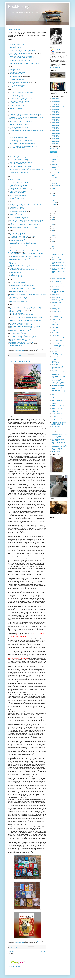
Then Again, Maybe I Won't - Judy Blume (19, 188)
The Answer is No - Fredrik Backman (18, 211)
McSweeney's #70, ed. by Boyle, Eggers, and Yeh (21, 98)
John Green (54, 169)
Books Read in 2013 (56, 124)
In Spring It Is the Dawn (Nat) (58, 338)
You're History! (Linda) (56, 427)
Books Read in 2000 (56, 103)
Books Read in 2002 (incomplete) (58, 106)
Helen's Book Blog (55, 335)
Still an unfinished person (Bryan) (58, 390)
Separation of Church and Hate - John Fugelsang (21, 258)
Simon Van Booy (55, 186)
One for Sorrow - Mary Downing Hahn (19, 237)
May (54, 197)
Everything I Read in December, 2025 (20, 361)
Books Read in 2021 (56, 136)
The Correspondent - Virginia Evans (18, 291)
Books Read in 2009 (56, 117)
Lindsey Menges (55, 174)
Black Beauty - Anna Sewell (16, 226)
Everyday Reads (55, 329)
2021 (53, 219)
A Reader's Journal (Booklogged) (58, 266)
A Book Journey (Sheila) (57, 257)
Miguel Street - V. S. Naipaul (16, 207)
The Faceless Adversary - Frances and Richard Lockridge (23, 227)
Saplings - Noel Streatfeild (15, 54)
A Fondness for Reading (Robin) (58, 261)
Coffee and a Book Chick (57, 317)
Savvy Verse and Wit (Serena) (58, 385)
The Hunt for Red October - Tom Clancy (19, 157)
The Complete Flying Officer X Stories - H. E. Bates (22, 276)
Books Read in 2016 (56, 128)
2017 (53, 226)
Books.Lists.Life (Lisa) (56, 308)
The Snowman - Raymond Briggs (17, 335)
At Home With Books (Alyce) (57, 279)
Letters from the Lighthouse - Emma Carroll (20, 266)
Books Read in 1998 (56, 99)
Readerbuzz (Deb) (55, 374)
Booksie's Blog (55, 309)
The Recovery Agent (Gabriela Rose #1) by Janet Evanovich (24, 243)
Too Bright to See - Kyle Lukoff (17, 70)
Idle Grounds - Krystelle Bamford (17, 139)
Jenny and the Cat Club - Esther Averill (19, 274)
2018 (53, 224)
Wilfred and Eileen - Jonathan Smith (18, 128)
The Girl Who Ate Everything (57, 448)
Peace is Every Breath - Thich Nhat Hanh (18, 46)
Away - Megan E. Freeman (16, 272)
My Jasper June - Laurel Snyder (17, 105)
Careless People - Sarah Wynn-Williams (19, 137)
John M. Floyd (54, 170)
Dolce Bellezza (55, 324)
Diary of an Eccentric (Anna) (57, 321)
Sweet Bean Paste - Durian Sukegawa (18, 96)
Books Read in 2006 (56, 112)
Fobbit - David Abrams (15, 69)
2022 (53, 217)
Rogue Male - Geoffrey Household (18, 271)
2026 (53, 193)
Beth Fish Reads (55, 284)
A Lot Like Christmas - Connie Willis (18, 333)
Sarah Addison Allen (56, 185)
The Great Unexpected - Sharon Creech (19, 182)
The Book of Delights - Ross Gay (17, 149)
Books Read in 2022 (56, 138)
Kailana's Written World (56, 341)
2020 (53, 221)
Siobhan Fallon (55, 188)
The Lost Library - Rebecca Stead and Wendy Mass (21, 92)
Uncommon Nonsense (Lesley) (58, 420)
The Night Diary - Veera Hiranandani (18, 297)
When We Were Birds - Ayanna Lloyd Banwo (20, 159)
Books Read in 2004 (56, 109)
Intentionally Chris (55, 437)
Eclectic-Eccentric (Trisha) (57, 325)
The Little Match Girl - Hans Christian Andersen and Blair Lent (24, 165)
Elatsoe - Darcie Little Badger (17, 234)
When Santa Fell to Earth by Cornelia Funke (20, 339)
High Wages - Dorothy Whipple (17, 192)
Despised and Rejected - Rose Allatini (19, 298)
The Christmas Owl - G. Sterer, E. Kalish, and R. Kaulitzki (23, 324)
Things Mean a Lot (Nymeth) (57, 410)
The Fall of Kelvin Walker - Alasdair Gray (19, 217)
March (54, 200)
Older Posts (43, 951)
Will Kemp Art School (56, 451)
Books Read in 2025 (14, 29)
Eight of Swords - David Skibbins (17, 186)
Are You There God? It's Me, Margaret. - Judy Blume (22, 78)
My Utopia (54, 361)
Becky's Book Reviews (56, 281)
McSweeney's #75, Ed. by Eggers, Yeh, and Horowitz (21, 57)
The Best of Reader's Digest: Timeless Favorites (21, 140)
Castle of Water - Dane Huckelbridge (18, 122)
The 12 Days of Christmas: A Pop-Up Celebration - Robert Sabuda (25, 320)
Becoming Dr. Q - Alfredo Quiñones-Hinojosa (20, 124)
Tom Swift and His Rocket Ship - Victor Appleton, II (21, 162)
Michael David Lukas (56, 182)
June (54, 195)
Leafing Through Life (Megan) (58, 345)
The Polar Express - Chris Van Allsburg (19, 319)
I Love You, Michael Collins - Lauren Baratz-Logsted (22, 285)
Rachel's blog (54, 370)
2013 (53, 233)
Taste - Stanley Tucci (14, 83)
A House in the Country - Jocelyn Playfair (19, 99)
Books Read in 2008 (56, 115)
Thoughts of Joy (55, 411)
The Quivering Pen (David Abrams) (59, 405)
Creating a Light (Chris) (56, 436)
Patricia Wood (54, 183)
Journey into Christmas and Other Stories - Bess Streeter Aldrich (25, 336)
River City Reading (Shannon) (58, 382)
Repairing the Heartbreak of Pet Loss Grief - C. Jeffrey (22, 288)
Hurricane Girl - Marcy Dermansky (18, 282)
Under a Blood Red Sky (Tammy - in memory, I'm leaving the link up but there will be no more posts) (59, 423)
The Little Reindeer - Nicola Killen (18, 321)
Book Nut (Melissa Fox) (56, 297)
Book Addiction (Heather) (57, 294)
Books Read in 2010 (56, 119)
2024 (53, 213)
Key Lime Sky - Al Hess (15, 76)
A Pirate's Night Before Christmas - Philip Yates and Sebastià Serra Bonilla (27, 317)
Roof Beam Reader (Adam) (57, 383)
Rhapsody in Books (56, 380)
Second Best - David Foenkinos (16, 43)
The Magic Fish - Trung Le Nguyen (18, 259)
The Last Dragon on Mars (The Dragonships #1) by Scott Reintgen (25, 242)
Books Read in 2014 (56, 125)
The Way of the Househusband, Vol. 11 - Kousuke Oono (22, 107)
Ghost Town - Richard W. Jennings (18, 284)
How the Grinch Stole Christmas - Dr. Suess (20, 323)
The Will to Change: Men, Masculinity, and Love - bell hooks (23, 146)
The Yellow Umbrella (56, 449)
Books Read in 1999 (56, 101)
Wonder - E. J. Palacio (15, 179)
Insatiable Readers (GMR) (57, 340)
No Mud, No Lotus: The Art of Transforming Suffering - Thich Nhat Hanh (26, 289)
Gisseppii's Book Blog (56, 333)
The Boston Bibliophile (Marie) (58, 400)
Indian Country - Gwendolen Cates (18, 163)
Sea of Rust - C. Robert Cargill (17, 198)
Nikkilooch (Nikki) (55, 362)
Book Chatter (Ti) (55, 295)
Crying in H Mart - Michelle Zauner (17, 215)
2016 (53, 228)
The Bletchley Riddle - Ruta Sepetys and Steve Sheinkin (23, 239)
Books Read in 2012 (56, 122)
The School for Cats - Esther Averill (18, 311)
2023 (53, 215)
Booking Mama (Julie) (56, 300)
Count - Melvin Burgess (15, 189)
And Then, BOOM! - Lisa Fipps (17, 208)
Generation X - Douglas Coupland (17, 181)
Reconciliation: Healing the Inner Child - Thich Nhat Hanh (23, 236)
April (54, 199)
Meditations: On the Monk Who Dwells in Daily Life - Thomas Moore (25, 114)
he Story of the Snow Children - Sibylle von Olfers (22, 314)
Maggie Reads (55, 356)
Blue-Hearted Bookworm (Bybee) (58, 291)
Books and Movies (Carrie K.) (58, 302)
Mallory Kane (54, 177)
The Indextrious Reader (56, 403)
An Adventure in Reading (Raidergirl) (59, 278)
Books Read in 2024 (56, 141)
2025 (53, 211)
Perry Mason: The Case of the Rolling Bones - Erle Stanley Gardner (25, 204)
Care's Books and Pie (56, 311)
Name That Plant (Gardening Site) (59, 445)
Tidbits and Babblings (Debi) (57, 413)
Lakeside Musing (55, 343)
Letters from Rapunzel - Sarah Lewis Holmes (20, 172)
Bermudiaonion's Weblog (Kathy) (58, 283)
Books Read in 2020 (56, 135)
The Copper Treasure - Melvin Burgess (19, 301)
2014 (53, 232)
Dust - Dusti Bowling (14, 141)
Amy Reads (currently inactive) (58, 276)
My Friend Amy (55, 359)
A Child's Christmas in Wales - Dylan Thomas (20, 316)
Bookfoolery (18, 6)
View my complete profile (55, 67)
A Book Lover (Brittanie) (56, 259)
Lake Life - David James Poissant (17, 108)
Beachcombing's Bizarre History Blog (59, 434)
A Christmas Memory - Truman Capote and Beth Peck (22, 327)
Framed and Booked (56, 332)
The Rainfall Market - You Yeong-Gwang (19, 59)
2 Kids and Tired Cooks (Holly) (58, 433)
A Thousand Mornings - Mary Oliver (18, 154)
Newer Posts (11, 951)
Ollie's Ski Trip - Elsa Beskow (17, 313)
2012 (53, 235)
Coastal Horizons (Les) (56, 316)
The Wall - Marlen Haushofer (16, 345)
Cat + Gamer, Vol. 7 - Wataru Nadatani (18, 115)
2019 (53, 222)
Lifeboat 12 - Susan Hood (16, 275)
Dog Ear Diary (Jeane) (56, 322)
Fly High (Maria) (55, 330)
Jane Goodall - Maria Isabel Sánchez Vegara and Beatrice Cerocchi (25, 307)
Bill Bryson (54, 159)
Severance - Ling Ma (14, 80)
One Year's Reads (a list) (16, 355)
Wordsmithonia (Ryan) (56, 426)
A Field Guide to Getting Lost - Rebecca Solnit (20, 166)
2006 (53, 246)
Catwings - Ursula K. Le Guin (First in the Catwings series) (23, 218)
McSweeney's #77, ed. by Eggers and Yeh (19, 101)
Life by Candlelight (55, 348)
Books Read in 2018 (56, 132)
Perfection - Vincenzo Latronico (17, 144)
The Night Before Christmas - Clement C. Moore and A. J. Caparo (25, 326)
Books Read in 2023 (56, 140)
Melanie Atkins (55, 180)
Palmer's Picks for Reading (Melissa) (59, 366)
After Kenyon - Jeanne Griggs (17, 292)
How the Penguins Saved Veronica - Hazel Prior (20, 51)
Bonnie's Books (55, 292)
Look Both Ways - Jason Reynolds (18, 287)
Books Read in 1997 (56, 98)
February (55, 202)
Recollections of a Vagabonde (58, 379)
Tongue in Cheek (55, 416)
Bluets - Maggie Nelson (15, 184)
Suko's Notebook (55, 396)
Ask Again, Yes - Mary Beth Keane (17, 205)
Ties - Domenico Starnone (16, 62)
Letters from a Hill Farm (56, 346)
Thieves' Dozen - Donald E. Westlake (18, 185)
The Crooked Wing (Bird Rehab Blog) (59, 446)
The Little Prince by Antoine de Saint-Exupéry (19, 53)
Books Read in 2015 (56, 127)
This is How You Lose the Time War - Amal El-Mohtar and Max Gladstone (26, 130)
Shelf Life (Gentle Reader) (57, 388)
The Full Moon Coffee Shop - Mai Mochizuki (20, 173)
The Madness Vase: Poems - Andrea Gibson (20, 343)
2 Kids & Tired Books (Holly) (57, 254)
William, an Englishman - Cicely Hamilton (19, 213)
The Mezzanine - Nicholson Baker (17, 85)
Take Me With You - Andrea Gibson (18, 195)
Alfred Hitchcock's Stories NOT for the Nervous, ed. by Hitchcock (25, 256)
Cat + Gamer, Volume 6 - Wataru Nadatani (19, 82)
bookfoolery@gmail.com (20, 350)
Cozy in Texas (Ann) (56, 319)
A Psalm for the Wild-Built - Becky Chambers (20, 300)
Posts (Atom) (16, 953)
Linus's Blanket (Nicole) (56, 349)
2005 (53, 248)
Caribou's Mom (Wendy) (57, 313)
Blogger (47, 971)
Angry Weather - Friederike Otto (16, 44)
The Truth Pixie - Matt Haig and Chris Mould (20, 330)
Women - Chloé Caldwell (15, 93)
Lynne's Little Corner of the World (58, 354)
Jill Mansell (54, 167)
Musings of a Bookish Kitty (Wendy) (59, 358)
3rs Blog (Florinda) (55, 256)
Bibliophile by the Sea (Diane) (58, 286)
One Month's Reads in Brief (16, 947)
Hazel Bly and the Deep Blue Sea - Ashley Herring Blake (22, 50)
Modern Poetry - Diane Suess (16, 125)
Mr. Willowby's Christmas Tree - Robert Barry (20, 329)
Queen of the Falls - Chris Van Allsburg (18, 75)
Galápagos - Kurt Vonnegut (16, 240)
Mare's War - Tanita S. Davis (16, 102)
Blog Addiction (54, 287)
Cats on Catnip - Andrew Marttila (17, 160)
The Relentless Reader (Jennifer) (58, 408)
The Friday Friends (55, 402)
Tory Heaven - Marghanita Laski (17, 79)
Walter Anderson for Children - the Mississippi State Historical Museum (26, 63)
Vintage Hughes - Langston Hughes (18, 72)
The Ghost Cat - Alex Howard (16, 95)
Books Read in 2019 (56, 133)
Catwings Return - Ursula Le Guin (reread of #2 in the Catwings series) (26, 220)
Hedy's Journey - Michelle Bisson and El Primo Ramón (22, 143)
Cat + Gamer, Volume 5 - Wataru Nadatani (18, 48)
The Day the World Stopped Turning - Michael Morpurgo (23, 245)
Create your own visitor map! (14, 966)
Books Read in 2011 (56, 120)
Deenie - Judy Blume (14, 104)
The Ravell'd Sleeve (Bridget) (58, 406)
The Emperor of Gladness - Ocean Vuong (19, 168)
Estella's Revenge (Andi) (57, 327)
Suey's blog (54, 394)
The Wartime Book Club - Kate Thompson (19, 127)
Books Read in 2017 (56, 130)
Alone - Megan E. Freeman (16, 268)
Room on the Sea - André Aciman (17, 147)
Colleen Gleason (55, 162)
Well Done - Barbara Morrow (16, 214)
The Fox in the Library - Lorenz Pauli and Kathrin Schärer (23, 263)
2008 (53, 243)
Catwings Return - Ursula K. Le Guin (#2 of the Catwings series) (24, 210)
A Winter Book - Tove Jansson (16, 86)
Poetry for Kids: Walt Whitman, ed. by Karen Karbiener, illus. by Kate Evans (27, 337)
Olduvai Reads (55, 364)
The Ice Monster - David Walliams (17, 136)
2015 (53, 230)
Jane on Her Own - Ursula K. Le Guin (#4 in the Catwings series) (25, 224)
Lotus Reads (54, 353)
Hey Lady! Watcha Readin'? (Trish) (59, 337)
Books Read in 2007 (56, 114)
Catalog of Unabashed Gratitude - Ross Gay (20, 60)
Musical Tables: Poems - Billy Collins (18, 191)
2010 (53, 239)
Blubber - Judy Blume (15, 156)
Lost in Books (54, 351)
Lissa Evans (54, 175)
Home (27, 951)
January (54, 204)
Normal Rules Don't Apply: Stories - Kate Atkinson (21, 121)
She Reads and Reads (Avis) (58, 387)
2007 (53, 244)
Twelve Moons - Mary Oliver (15, 47)
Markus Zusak (54, 178)
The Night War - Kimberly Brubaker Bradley (20, 332)
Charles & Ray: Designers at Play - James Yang (21, 56)
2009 (53, 241)
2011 (53, 237)
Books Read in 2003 (56, 107)
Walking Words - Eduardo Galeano (18, 194)
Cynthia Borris (54, 164)
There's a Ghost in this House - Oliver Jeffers (20, 265)
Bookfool (59, 49)
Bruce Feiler (54, 161)
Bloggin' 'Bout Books (56, 289)
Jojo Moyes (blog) (55, 172)
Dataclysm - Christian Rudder (16, 73)
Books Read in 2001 (56, 104)
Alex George (54, 158)
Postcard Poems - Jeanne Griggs (17, 233)
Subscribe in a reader (54, 148)
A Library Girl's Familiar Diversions (59, 265)
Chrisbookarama (55, 314)
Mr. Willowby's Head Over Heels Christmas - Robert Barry (23, 269)
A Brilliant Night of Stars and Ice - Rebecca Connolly (21, 197)
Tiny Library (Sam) (55, 414)
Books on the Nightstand (57, 306)
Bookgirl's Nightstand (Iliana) (57, 299)
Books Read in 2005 (56, 111)
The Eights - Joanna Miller (16, 120)
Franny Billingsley (55, 166)
